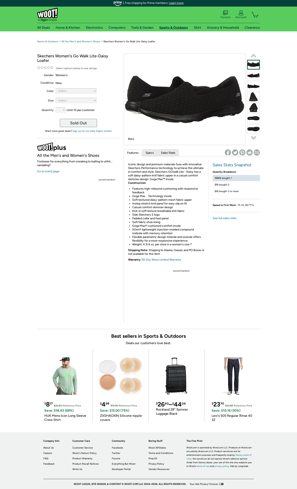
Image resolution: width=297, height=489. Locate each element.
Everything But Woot (124, 463)
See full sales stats (225, 218)
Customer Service (82, 447)
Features (133, 153)
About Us (48, 447)
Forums (225, 14)
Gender (49, 75)
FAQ (45, 458)
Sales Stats (168, 153)
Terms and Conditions (160, 453)
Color (50, 91)
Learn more (176, 3)
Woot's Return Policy (84, 453)
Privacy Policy (156, 463)
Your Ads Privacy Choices (204, 484)
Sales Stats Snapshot (232, 164)
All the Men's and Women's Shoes (80, 41)
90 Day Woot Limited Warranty (161, 259)
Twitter (116, 453)
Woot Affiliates (157, 447)
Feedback (48, 463)
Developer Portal (121, 469)
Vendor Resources (159, 469)
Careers (47, 453)
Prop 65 (152, 458)
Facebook (117, 447)
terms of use (203, 466)
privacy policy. (222, 466)
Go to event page (48, 171)
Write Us (77, 469)
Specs (150, 153)
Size (51, 100)
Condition (47, 83)
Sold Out (78, 122)
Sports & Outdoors (47, 41)
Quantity (48, 110)
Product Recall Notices (85, 463)
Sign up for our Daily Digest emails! (92, 131)
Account (240, 14)
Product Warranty (82, 458)
